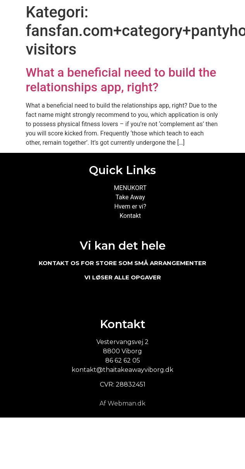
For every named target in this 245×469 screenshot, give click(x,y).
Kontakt (130, 215)
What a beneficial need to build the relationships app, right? (121, 79)
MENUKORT (130, 188)
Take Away (130, 197)
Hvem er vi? (130, 206)
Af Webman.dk (122, 403)
